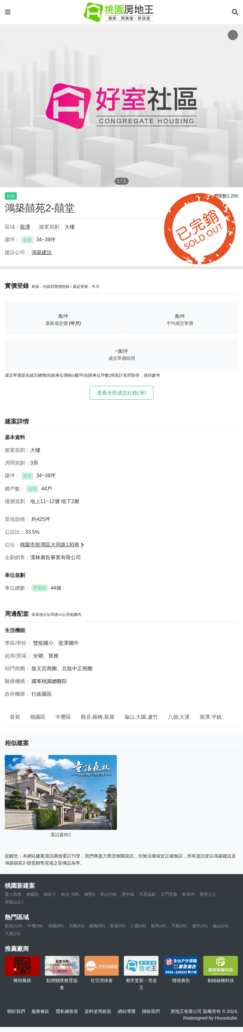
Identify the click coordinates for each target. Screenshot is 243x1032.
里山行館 (108, 894)
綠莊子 (50, 894)
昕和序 (188, 894)
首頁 (15, 717)
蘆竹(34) (200, 925)
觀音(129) (14, 925)
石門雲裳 (169, 894)
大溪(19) (12, 933)
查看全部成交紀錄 (121, 392)
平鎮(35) (179, 925)
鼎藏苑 (32, 894)
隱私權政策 (67, 1011)
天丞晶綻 (147, 894)
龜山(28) (220, 925)
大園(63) (76, 925)
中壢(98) (35, 925)
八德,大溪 (179, 717)
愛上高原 (13, 894)
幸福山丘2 (14, 902)
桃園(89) (56, 925)
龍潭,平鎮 (210, 717)
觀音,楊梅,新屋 (97, 717)
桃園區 (37, 717)
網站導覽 (127, 1011)
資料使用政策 (97, 1011)
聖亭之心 (208, 894)
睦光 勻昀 (70, 894)
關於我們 (16, 1011)
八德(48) (138, 925)
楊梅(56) (97, 925)
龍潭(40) (158, 925)
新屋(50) (117, 925)
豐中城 (128, 894)
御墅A (89, 894)
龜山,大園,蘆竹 (141, 717)
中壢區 (63, 717)
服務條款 (40, 1011)
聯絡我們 (151, 1011)
